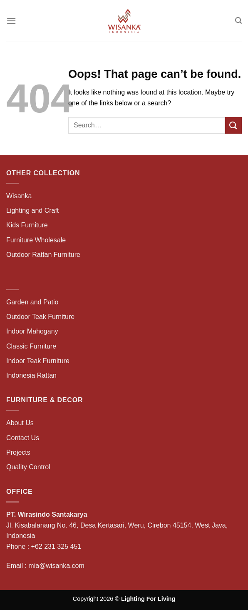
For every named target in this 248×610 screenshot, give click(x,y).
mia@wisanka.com (56, 565)
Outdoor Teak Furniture (40, 316)
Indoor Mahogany (32, 331)
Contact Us (22, 437)
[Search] (238, 20)
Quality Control (28, 467)
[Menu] (11, 20)
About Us (20, 422)
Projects (18, 452)
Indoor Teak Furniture (37, 360)
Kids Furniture (27, 225)
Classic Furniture (31, 346)
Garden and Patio (32, 302)
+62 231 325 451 (56, 546)
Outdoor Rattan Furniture (43, 254)
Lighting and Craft (32, 210)
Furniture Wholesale (36, 240)
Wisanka (20, 195)
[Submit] (233, 125)
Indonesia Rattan (31, 375)
